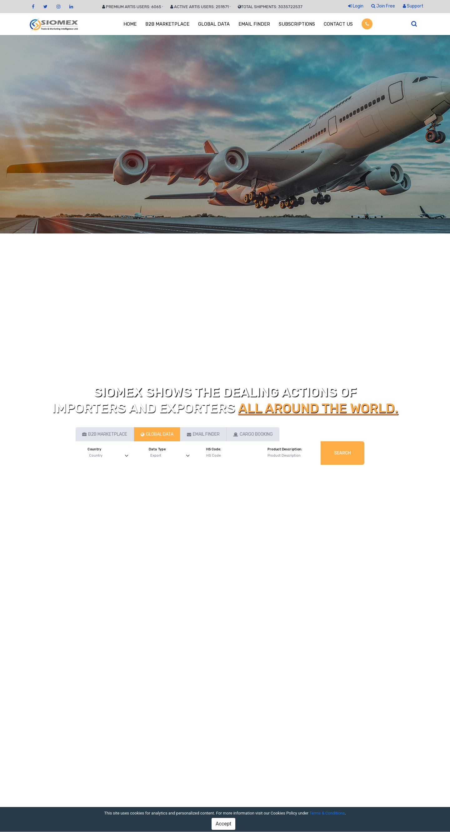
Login (355, 6)
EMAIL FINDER (254, 24)
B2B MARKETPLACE (167, 24)
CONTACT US (338, 24)
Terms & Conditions (327, 813)
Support (413, 6)
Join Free (383, 6)
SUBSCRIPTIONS (297, 24)
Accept (223, 824)
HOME (130, 24)
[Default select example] (110, 456)
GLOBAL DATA (214, 24)
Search (342, 452)
